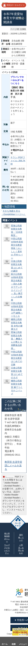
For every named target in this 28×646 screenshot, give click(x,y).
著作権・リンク (21, 537)
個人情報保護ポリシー (7, 537)
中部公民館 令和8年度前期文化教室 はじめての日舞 (17, 358)
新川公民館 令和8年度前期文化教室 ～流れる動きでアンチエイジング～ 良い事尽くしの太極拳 (17, 287)
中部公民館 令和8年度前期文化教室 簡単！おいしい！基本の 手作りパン (17, 248)
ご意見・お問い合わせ (21, 549)
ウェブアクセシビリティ (7, 549)
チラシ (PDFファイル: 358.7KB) (18, 160)
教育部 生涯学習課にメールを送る (13, 465)
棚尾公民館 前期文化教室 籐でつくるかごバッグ (17, 387)
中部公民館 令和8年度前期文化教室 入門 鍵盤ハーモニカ (17, 309)
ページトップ (18, 523)
